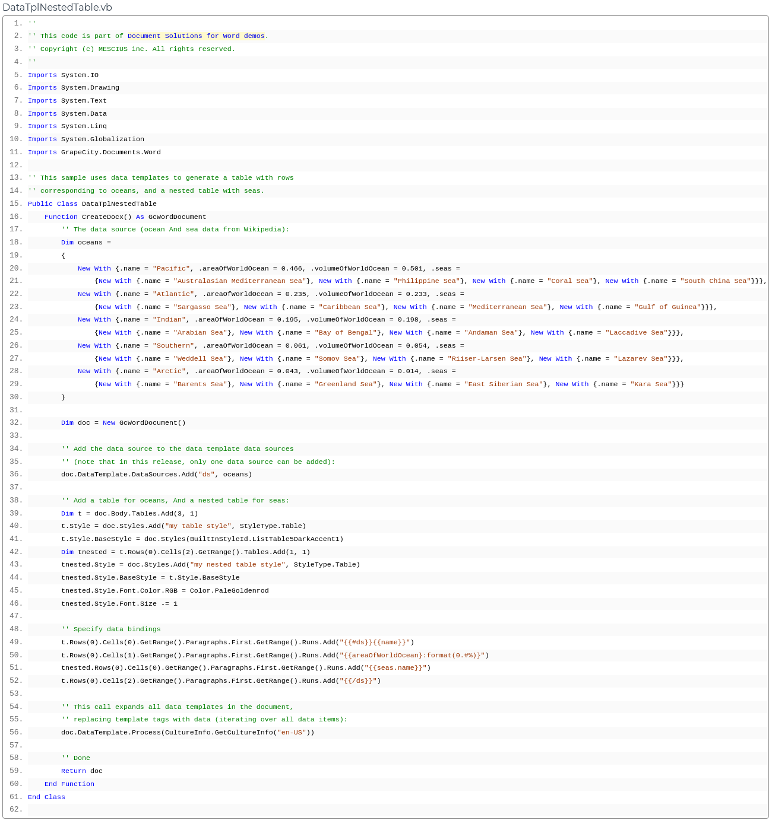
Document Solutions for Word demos (196, 36)
